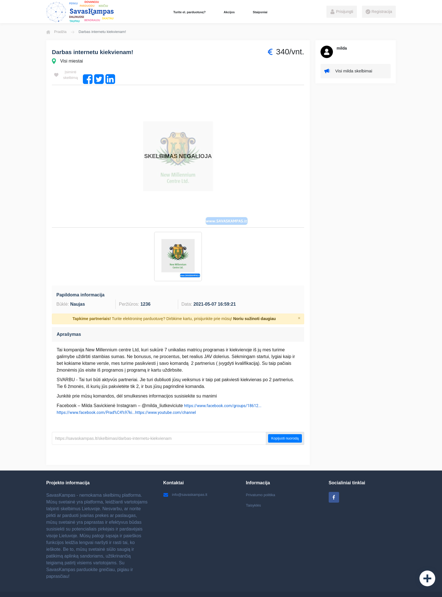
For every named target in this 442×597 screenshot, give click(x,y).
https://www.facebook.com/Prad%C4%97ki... (96, 398)
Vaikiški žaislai (204, 587)
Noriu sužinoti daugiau (254, 304)
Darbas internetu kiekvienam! (95, 52)
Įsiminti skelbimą (66, 75)
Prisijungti (341, 11)
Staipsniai (260, 12)
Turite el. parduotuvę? (189, 12)
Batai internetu (176, 587)
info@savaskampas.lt (186, 480)
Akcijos (229, 12)
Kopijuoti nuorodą (285, 424)
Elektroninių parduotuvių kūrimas (249, 587)
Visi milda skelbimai (349, 71)
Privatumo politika (261, 480)
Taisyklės (254, 491)
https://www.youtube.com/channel (165, 398)
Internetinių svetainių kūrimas (339, 587)
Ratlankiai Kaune (296, 587)
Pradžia (56, 32)
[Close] (299, 303)
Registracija (379, 11)
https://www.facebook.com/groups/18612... (222, 391)
